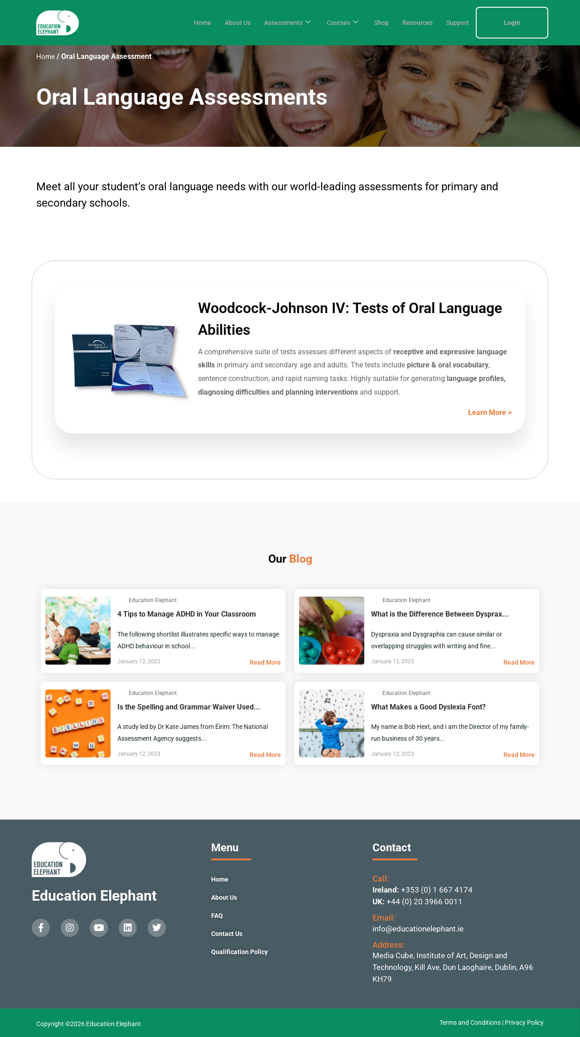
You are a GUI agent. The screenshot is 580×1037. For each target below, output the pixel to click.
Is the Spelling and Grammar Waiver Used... (199, 698)
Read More (265, 662)
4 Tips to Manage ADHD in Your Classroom (199, 605)
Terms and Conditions (471, 1022)
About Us (227, 22)
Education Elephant (94, 895)
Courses (337, 22)
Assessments (279, 22)
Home (190, 22)
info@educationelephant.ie (418, 928)
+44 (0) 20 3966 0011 (425, 901)
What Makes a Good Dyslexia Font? (453, 698)
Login (511, 22)
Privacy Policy (524, 1022)
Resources (415, 22)
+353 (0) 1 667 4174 (437, 889)
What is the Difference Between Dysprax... (453, 605)
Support (457, 22)
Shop (378, 22)
